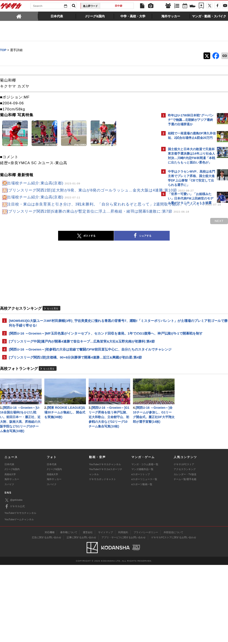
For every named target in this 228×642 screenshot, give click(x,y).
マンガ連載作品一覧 (142, 546)
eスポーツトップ (140, 551)
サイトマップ (105, 609)
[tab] (19, 16)
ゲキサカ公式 (14, 583)
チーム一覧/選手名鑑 (185, 556)
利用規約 (123, 609)
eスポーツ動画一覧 (141, 561)
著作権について (68, 609)
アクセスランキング (185, 546)
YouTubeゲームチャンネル (19, 596)
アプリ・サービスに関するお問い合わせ (124, 614)
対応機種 (50, 609)
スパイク (9, 561)
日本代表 (9, 541)
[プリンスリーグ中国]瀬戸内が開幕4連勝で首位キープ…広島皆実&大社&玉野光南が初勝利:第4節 (79, 367)
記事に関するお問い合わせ (81, 614)
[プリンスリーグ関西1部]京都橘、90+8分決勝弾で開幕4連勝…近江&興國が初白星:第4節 (75, 391)
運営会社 (88, 609)
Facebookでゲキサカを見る (186, 283)
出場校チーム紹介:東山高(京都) (43, 183)
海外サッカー (11, 556)
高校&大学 (10, 551)
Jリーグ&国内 (12, 546)
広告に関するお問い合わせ (46, 614)
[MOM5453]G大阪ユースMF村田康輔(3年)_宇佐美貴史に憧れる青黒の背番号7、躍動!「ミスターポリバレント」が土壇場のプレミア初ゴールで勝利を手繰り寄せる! (78, 341)
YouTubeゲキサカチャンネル (105, 541)
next (141, 239)
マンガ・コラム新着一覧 (144, 541)
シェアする (102, 253)
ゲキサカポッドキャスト (102, 556)
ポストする (47, 254)
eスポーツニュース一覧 (144, 556)
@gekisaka (13, 577)
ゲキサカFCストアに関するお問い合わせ (173, 614)
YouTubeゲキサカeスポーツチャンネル (105, 548)
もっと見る (52, 326)
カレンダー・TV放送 (185, 551)
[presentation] (19, 16)
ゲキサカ (11, 7)
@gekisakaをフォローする (185, 274)
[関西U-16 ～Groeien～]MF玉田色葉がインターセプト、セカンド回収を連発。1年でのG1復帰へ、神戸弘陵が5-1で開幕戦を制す (78, 354)
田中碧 (118, 5)
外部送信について (173, 609)
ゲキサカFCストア (184, 541)
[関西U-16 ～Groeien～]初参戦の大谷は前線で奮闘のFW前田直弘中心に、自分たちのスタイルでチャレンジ (78, 380)
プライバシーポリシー (146, 609)
